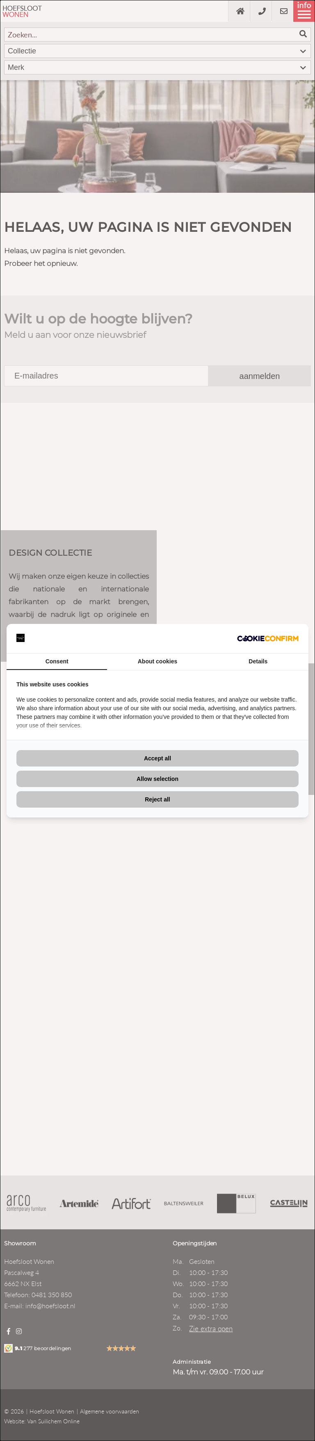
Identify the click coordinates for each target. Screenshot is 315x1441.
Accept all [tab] (157, 758)
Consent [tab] (57, 661)
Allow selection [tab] (157, 779)
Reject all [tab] (157, 799)
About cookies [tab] (157, 661)
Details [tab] (258, 661)
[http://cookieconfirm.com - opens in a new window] (268, 638)
